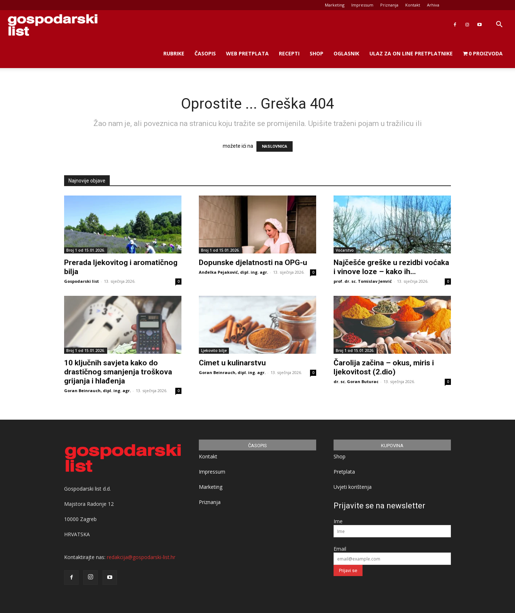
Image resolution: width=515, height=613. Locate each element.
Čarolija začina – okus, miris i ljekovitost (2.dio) (384, 367)
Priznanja (389, 5)
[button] (499, 25)
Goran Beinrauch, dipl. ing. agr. (97, 390)
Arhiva (433, 5)
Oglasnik (346, 53)
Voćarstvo (345, 250)
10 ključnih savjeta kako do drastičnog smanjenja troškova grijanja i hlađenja (118, 371)
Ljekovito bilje (214, 350)
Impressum (362, 5)
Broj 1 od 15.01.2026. (85, 250)
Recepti (289, 53)
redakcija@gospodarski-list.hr (141, 557)
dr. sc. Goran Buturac (356, 381)
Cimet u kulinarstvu (232, 362)
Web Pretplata (247, 53)
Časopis (205, 53)
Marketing (334, 5)
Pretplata (344, 471)
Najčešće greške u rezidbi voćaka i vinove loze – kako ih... (391, 267)
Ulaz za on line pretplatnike (411, 53)
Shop (316, 53)
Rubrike (173, 53)
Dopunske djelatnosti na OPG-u (253, 262)
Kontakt (412, 5)
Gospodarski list (81, 281)
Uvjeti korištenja (353, 486)
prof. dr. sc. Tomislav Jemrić (363, 281)
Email (340, 548)
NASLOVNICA (274, 146)
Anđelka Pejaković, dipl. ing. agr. (233, 272)
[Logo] (52, 24)
